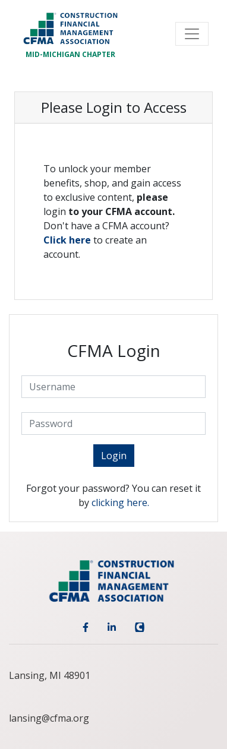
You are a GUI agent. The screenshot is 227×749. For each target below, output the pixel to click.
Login (114, 455)
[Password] (113, 423)
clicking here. (120, 502)
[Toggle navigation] (192, 34)
